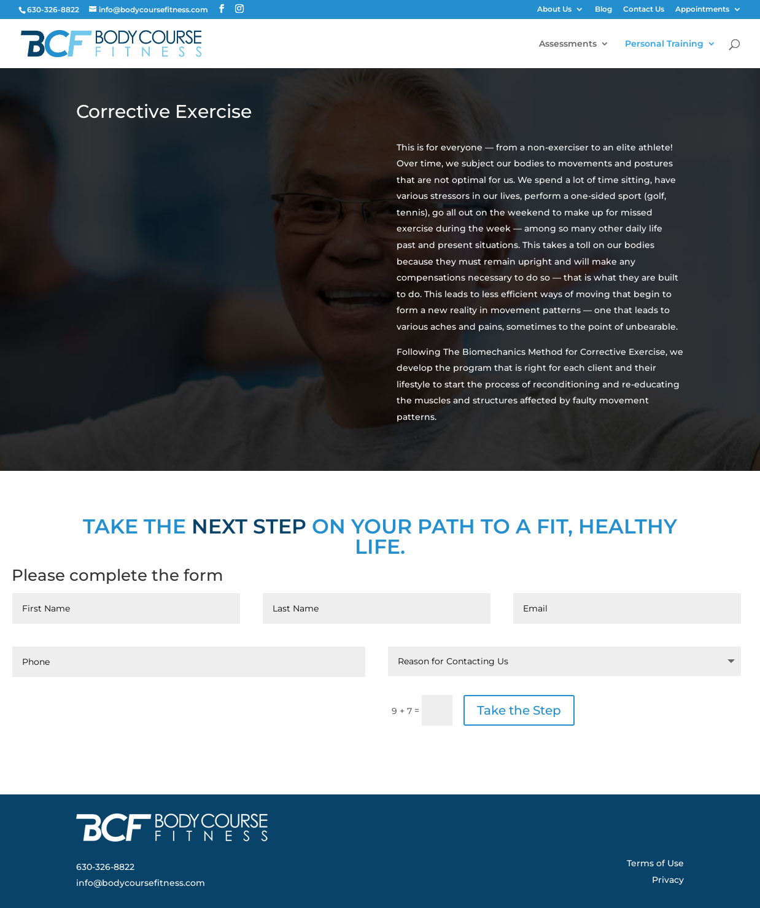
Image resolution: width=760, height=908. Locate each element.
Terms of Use (655, 863)
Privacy (668, 879)
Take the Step (519, 710)
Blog (603, 10)
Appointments (702, 10)
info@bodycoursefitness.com (140, 882)
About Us (554, 10)
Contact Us (643, 10)
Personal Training (664, 44)
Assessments (568, 44)
